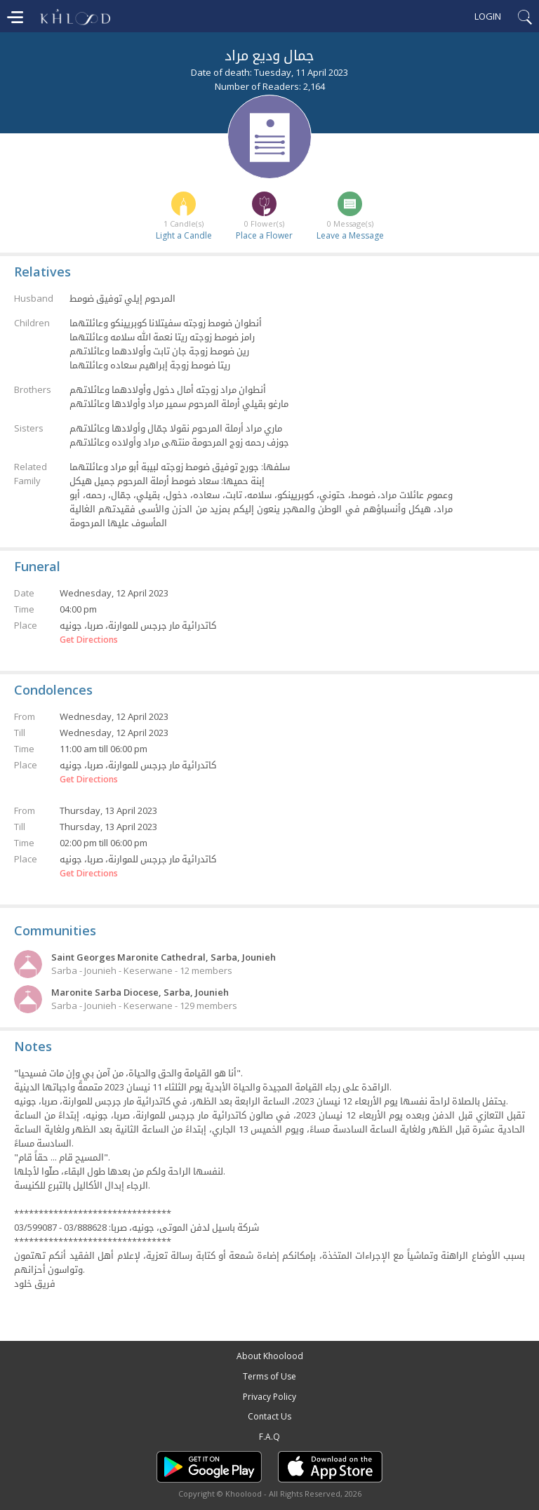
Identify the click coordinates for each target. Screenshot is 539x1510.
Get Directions (89, 640)
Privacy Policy (269, 1397)
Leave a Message (350, 235)
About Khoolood (270, 1356)
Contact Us (269, 1416)
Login (487, 16)
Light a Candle (184, 235)
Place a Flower (264, 235)
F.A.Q (269, 1437)
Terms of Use (269, 1376)
